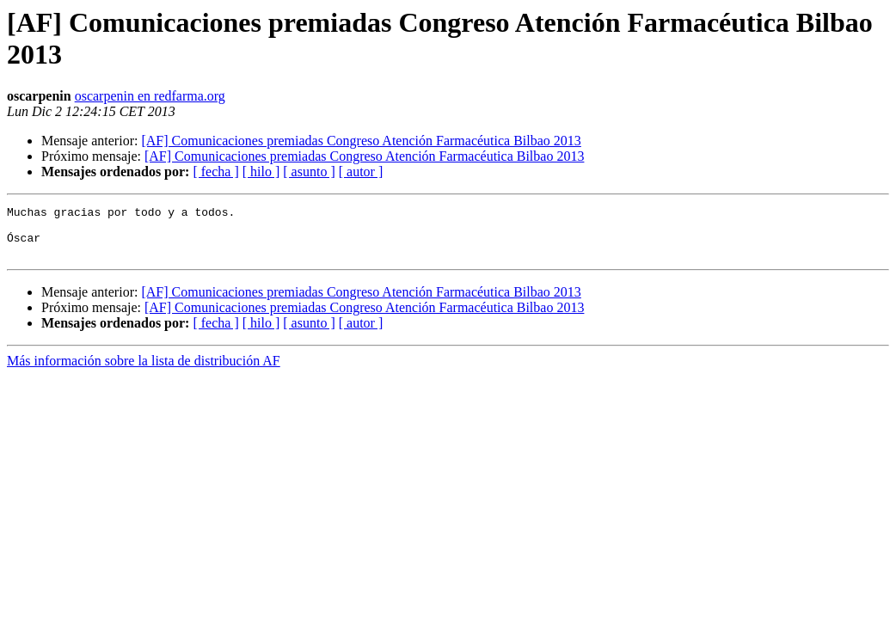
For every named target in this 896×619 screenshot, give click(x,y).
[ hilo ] (261, 171)
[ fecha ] (215, 171)
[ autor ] (361, 171)
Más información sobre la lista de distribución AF (143, 371)
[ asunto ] (308, 171)
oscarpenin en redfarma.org (150, 96)
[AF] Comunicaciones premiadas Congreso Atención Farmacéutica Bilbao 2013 (360, 140)
